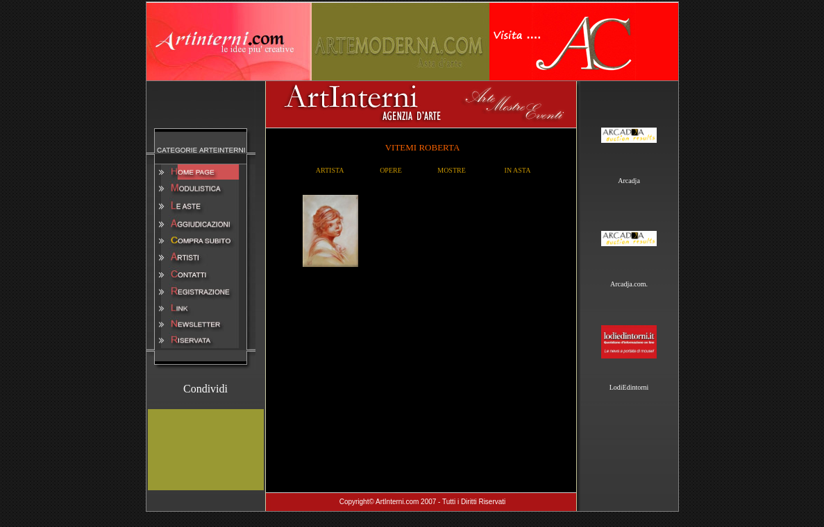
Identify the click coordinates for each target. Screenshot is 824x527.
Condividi (205, 389)
